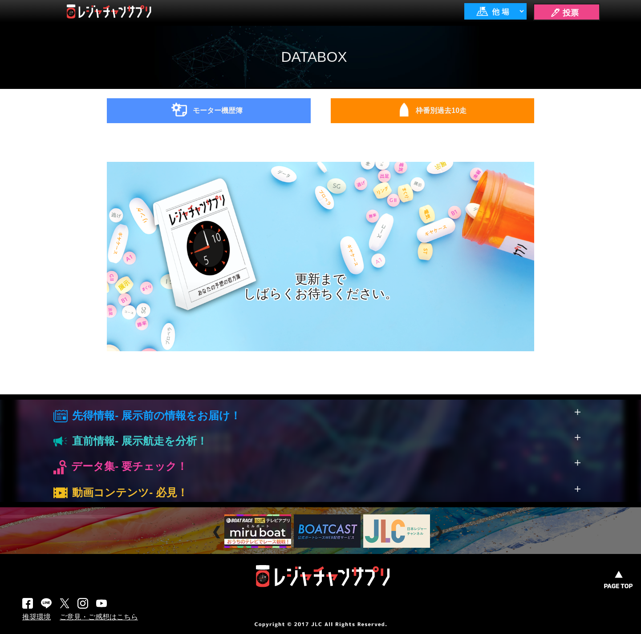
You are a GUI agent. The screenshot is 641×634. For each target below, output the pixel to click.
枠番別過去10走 (441, 110)
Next (440, 532)
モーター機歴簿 (218, 110)
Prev (217, 532)
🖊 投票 (564, 12)
